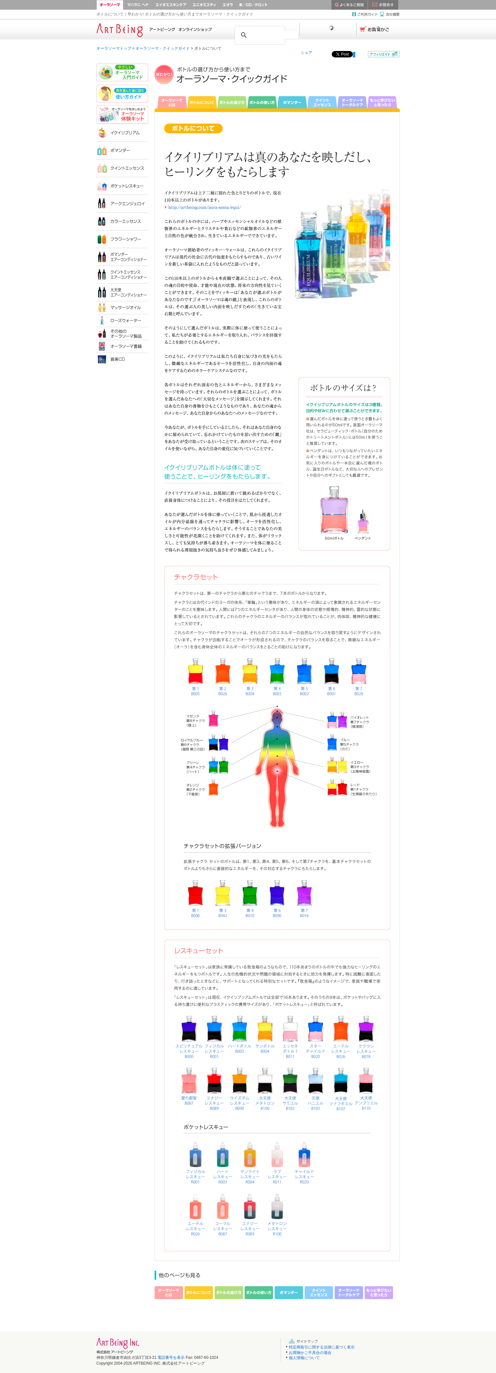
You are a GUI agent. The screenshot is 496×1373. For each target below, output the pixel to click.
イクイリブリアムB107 (340, 1087)
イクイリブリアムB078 (365, 1035)
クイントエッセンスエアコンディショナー (122, 274)
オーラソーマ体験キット (122, 115)
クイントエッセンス (322, 102)
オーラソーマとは (171, 102)
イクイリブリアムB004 (249, 677)
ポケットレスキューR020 (305, 1161)
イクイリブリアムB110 (365, 1087)
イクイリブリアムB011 (290, 1035)
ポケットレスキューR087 (223, 1213)
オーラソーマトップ (113, 48)
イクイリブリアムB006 (194, 899)
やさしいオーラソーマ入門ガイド (122, 73)
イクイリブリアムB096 (276, 899)
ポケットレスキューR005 (251, 1161)
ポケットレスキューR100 (278, 1213)
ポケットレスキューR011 (278, 1161)
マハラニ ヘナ (138, 5)
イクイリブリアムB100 (265, 1087)
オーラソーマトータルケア (352, 102)
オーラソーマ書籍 (122, 346)
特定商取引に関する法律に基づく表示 (322, 1347)
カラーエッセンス (122, 221)
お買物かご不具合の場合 (310, 1352)
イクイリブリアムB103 (315, 1087)
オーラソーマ (109, 5)
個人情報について (304, 1358)
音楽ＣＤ (122, 359)
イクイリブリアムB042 (222, 899)
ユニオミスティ (204, 5)
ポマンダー (292, 102)
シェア (306, 52)
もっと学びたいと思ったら (383, 102)
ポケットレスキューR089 (250, 1213)
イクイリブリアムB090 (239, 1087)
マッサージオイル (122, 307)
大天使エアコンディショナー (122, 292)
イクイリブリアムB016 (303, 899)
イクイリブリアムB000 (189, 1035)
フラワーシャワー (122, 239)
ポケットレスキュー (122, 186)
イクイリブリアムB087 (189, 1087)
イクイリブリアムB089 (214, 1087)
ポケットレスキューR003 (223, 1161)
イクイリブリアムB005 (195, 677)
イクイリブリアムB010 (249, 899)
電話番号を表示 (171, 1357)
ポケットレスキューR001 (196, 1161)
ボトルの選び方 (232, 102)
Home (154, 29)
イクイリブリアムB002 (304, 677)
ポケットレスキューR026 (196, 1213)
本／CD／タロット (261, 5)
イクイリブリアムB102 (290, 1087)
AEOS (171, 5)
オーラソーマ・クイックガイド (163, 48)
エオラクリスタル (227, 5)
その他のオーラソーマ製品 (122, 333)
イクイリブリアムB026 (222, 677)
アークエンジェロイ (122, 203)
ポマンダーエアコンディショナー (122, 257)
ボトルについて (202, 102)
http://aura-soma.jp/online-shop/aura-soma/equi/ (212, 207)
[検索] (275, 35)
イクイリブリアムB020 (358, 678)
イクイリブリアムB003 (277, 677)
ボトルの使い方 (262, 102)
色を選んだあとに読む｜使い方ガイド (122, 94)
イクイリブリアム (122, 132)
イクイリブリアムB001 (331, 678)
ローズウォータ (122, 320)
